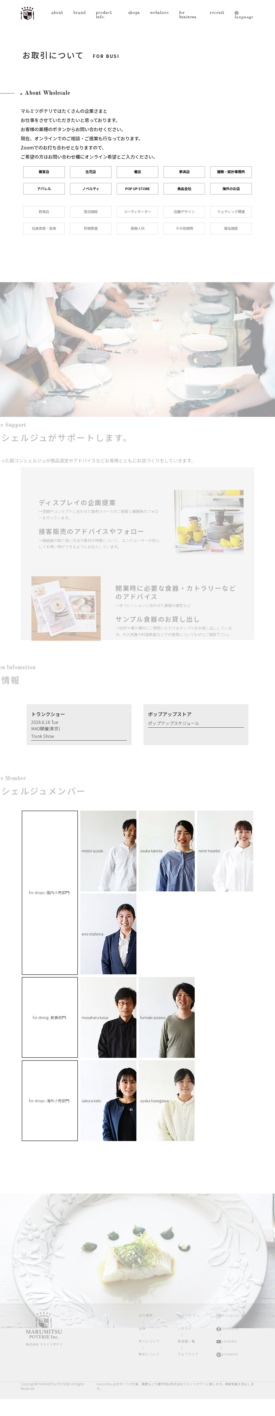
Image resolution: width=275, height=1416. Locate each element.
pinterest (230, 1354)
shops (134, 13)
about (57, 13)
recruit (217, 13)
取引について (149, 1354)
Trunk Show (42, 736)
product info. (104, 15)
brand (79, 13)
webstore (159, 13)
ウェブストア (188, 1354)
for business (188, 15)
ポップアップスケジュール (173, 723)
